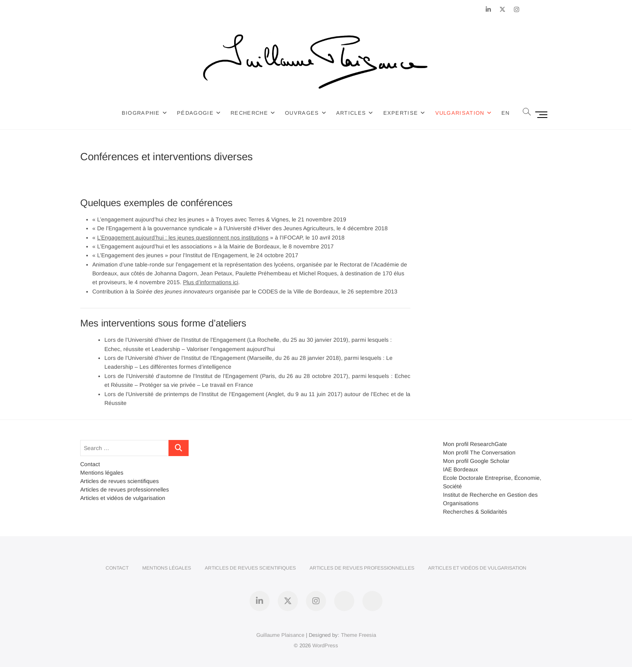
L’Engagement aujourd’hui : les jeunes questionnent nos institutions (182, 237)
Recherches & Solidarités (475, 511)
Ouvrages (302, 113)
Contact (90, 464)
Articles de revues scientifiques (119, 481)
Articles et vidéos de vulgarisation (122, 498)
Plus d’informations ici (210, 282)
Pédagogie (195, 113)
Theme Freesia (358, 635)
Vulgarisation (459, 113)
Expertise (400, 113)
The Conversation (493, 452)
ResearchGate (488, 444)
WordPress (325, 645)
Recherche (249, 113)
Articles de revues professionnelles (124, 489)
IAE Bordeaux (460, 469)
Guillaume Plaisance (280, 635)
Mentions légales (101, 472)
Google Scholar (489, 461)
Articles (351, 113)
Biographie (141, 113)
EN (506, 113)
